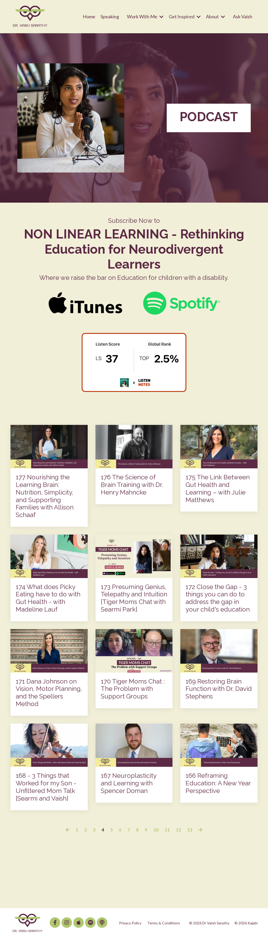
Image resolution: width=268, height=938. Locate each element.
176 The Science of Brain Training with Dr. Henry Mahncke (132, 484)
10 (156, 829)
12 (178, 829)
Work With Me (145, 16)
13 (189, 829)
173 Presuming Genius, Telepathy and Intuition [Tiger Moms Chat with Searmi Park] (134, 598)
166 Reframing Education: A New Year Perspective (218, 783)
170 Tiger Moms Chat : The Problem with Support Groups (133, 689)
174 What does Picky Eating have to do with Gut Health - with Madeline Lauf (48, 598)
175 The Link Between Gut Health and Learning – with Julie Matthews (218, 488)
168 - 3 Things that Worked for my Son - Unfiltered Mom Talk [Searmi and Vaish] (46, 787)
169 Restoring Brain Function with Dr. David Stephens (219, 689)
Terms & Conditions (163, 922)
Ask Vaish (242, 16)
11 (167, 829)
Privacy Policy (130, 922)
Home (89, 16)
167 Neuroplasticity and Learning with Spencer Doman (128, 783)
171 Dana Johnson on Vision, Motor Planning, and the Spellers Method (49, 692)
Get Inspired (185, 16)
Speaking (109, 16)
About (215, 16)
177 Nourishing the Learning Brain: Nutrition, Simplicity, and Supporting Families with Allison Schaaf (45, 495)
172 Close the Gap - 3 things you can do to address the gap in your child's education (218, 598)
